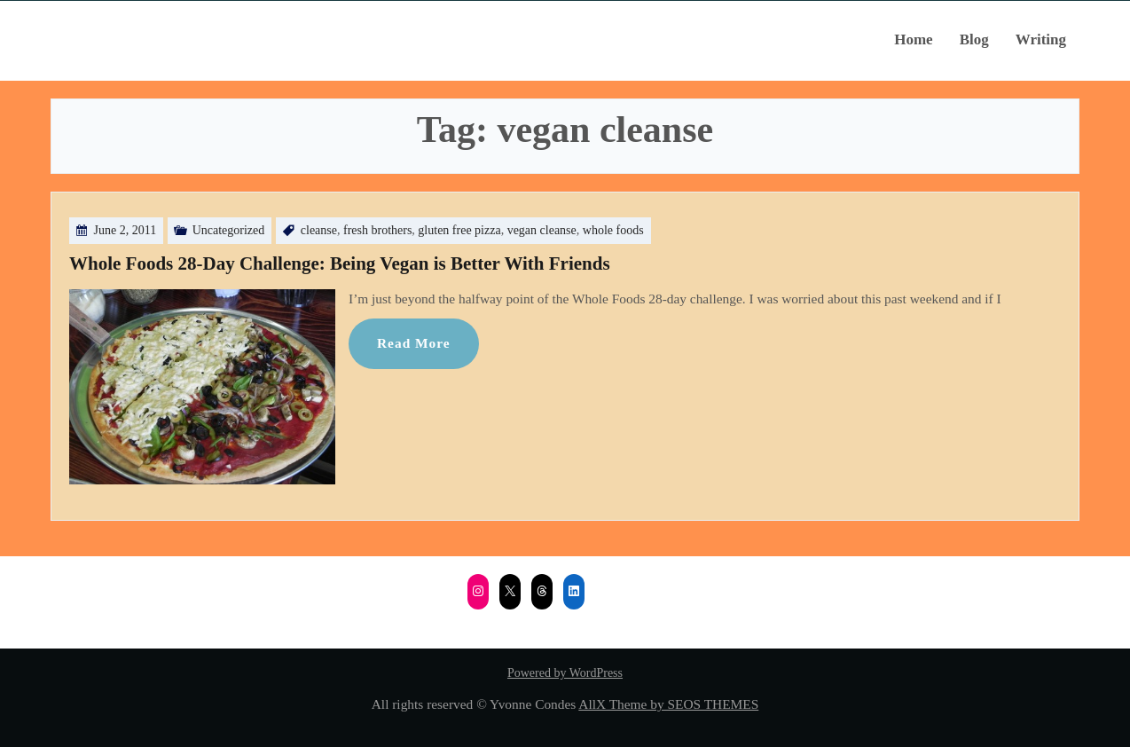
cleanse (319, 230)
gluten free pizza (459, 230)
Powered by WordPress (565, 673)
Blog (974, 39)
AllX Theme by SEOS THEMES (668, 704)
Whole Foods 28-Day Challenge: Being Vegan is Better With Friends (339, 263)
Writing (1041, 39)
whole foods (613, 230)
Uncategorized (228, 230)
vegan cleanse (542, 230)
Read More (414, 342)
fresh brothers (377, 230)
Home (913, 39)
